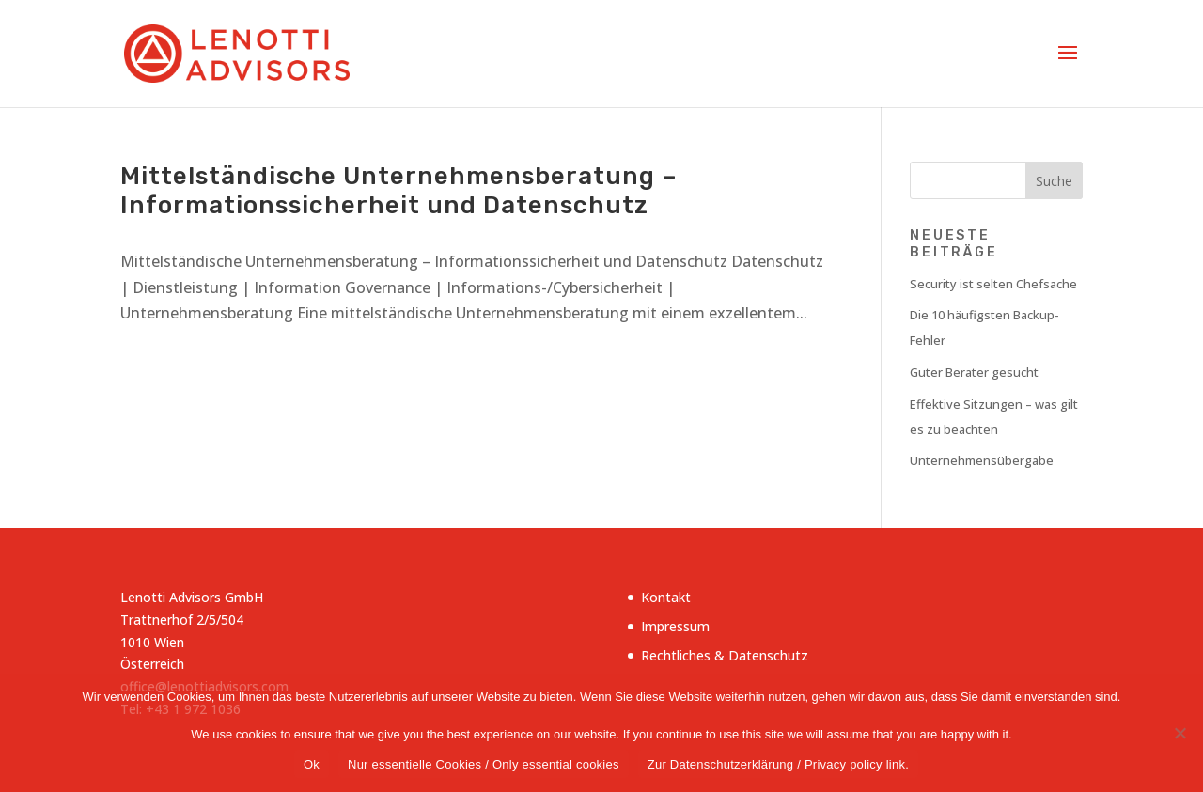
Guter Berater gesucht (974, 372)
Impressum (675, 626)
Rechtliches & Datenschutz (724, 655)
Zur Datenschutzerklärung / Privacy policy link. (778, 764)
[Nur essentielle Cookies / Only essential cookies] (1179, 732)
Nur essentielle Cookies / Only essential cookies (483, 764)
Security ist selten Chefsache (993, 283)
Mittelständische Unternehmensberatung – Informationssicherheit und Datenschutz (399, 191)
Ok (312, 764)
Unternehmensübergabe (982, 460)
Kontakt (666, 597)
